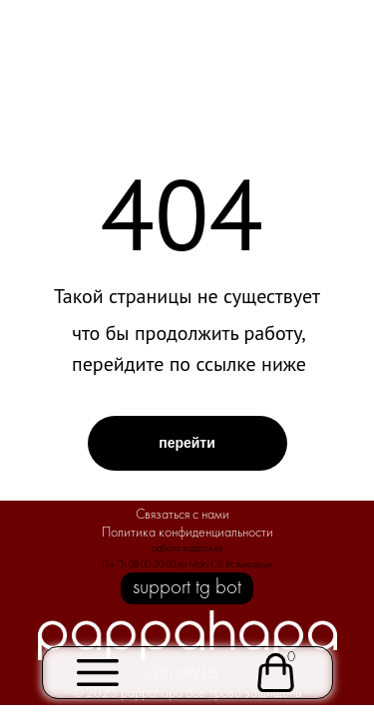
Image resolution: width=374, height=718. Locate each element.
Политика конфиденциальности (187, 533)
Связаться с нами (182, 515)
